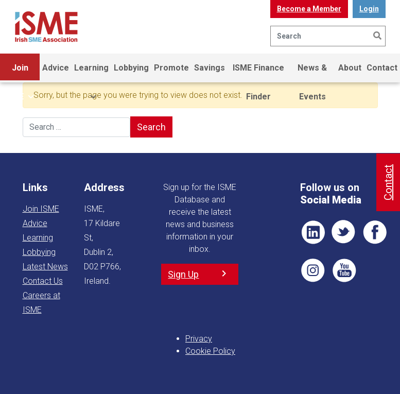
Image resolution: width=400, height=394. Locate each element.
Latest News (45, 266)
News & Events (312, 72)
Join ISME (20, 72)
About (349, 68)
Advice (55, 68)
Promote (171, 68)
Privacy (198, 339)
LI (313, 232)
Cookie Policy (210, 351)
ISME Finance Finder (258, 72)
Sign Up (183, 274)
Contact (382, 68)
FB (375, 232)
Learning (91, 72)
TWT (344, 232)
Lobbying (131, 68)
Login (369, 9)
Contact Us (43, 281)
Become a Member (309, 9)
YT (344, 270)
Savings (209, 68)
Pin (313, 270)
